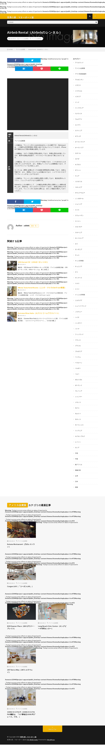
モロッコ (78, 418)
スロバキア (79, 227)
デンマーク (79, 278)
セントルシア (79, 238)
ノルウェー (79, 311)
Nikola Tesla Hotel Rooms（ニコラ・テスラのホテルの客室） (42, 290)
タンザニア (79, 250)
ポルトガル (79, 378)
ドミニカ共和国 (80, 294)
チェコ (77, 255)
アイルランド (79, 65)
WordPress (52, 745)
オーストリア (79, 149)
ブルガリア (79, 350)
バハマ (77, 328)
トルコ (77, 283)
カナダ (77, 160)
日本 (76, 479)
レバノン (78, 440)
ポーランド (79, 384)
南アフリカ (79, 463)
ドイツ (77, 289)
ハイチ (77, 317)
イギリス (78, 87)
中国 (76, 457)
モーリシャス (79, 423)
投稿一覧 (34, 228)
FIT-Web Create (33, 745)
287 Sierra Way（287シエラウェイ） (20, 674)
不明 (76, 451)
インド (77, 104)
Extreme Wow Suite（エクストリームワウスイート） (39, 315)
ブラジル (78, 345)
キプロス (78, 165)
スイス (77, 210)
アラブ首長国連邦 (81, 76)
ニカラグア (79, 300)
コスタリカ (79, 182)
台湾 (76, 474)
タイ (76, 244)
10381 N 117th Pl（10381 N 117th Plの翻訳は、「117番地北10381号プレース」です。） (21, 719)
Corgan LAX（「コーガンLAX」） (18, 587)
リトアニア (79, 429)
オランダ (78, 137)
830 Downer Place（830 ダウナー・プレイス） (21, 630)
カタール (78, 154)
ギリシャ (78, 171)
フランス (78, 339)
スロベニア (79, 233)
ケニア (77, 177)
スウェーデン (79, 216)
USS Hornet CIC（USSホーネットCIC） (33, 264)
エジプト (78, 126)
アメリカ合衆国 (23, 40)
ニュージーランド (81, 306)
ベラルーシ (79, 362)
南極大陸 (78, 468)
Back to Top (53, 735)
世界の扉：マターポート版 (29, 742)
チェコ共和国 (79, 261)
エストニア (79, 132)
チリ (76, 272)
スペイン (78, 222)
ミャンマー (79, 395)
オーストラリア (80, 143)
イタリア (78, 98)
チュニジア (79, 266)
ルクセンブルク (80, 435)
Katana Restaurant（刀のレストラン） (21, 543)
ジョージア (79, 205)
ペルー (77, 373)
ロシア (77, 446)
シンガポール (79, 199)
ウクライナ (79, 115)
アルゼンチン (79, 81)
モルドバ (78, 412)
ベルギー (78, 367)
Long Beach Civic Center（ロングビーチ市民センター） (52, 630)
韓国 (76, 485)
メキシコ (78, 401)
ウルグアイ (79, 121)
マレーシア (79, 390)
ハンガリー (79, 322)
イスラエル (79, 93)
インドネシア (79, 109)
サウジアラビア (80, 193)
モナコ (77, 407)
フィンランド (79, 334)
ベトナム (78, 356)
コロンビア (79, 188)
